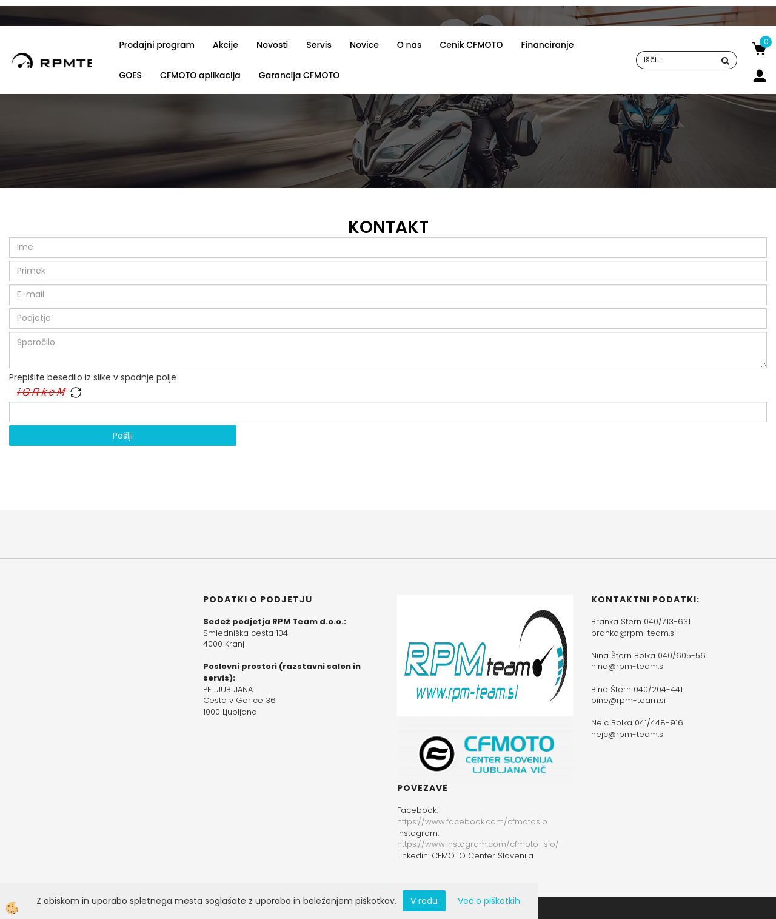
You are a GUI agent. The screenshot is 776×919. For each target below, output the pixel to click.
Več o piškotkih (489, 901)
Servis (319, 45)
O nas (409, 45)
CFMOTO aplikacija (200, 75)
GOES (130, 75)
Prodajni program (156, 45)
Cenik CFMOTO (471, 45)
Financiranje (547, 45)
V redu (424, 901)
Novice (364, 45)
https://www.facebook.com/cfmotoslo (472, 821)
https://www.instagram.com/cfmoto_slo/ (478, 844)
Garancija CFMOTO (299, 75)
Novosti (272, 45)
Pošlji (123, 435)
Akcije (225, 45)
